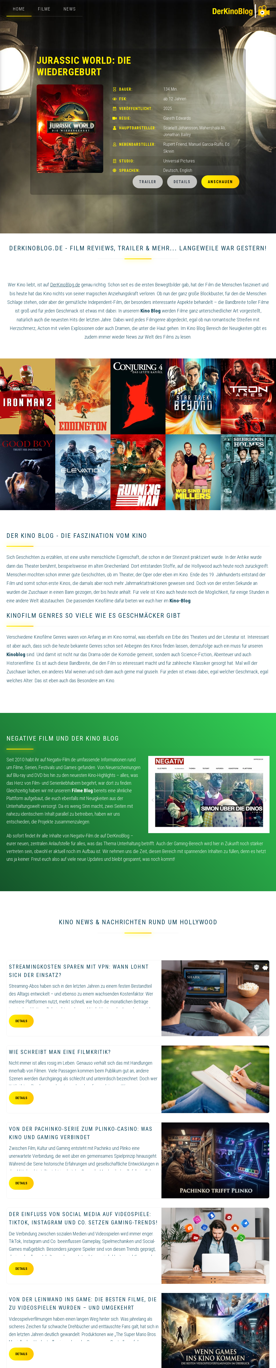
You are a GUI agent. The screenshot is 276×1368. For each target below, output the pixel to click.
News (70, 9)
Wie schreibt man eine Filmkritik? (60, 1052)
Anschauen (220, 182)
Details (182, 182)
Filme (44, 9)
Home (19, 9)
